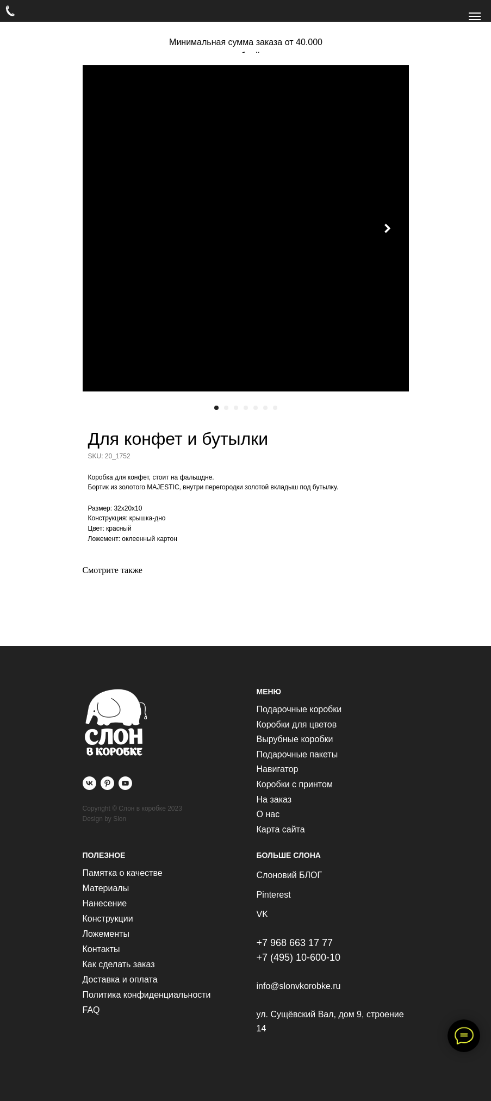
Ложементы (106, 933)
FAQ (91, 1010)
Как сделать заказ (119, 964)
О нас (268, 814)
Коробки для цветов (297, 724)
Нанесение (105, 903)
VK (262, 914)
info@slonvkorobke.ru (299, 986)
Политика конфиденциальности (147, 994)
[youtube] (125, 783)
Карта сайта (281, 829)
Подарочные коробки (299, 709)
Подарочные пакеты (297, 754)
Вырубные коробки (295, 739)
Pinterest (274, 894)
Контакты (101, 949)
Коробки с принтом (295, 784)
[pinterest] (107, 783)
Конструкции (108, 918)
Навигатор (278, 769)
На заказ (274, 799)
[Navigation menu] (475, 16)
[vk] (89, 783)
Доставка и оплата (120, 979)
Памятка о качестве (123, 873)
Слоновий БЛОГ (289, 875)
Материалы (106, 888)
